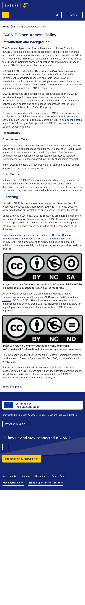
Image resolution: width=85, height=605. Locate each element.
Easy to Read (58, 476)
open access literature (63, 155)
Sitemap (25, 476)
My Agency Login (15, 424)
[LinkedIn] (5, 447)
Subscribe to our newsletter (21, 458)
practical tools (31, 100)
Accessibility (9, 476)
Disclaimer (40, 476)
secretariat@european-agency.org (37, 377)
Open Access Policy (13, 482)
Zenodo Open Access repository (46, 482)
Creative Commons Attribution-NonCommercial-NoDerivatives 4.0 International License (40, 297)
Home (5, 26)
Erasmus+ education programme (33, 65)
